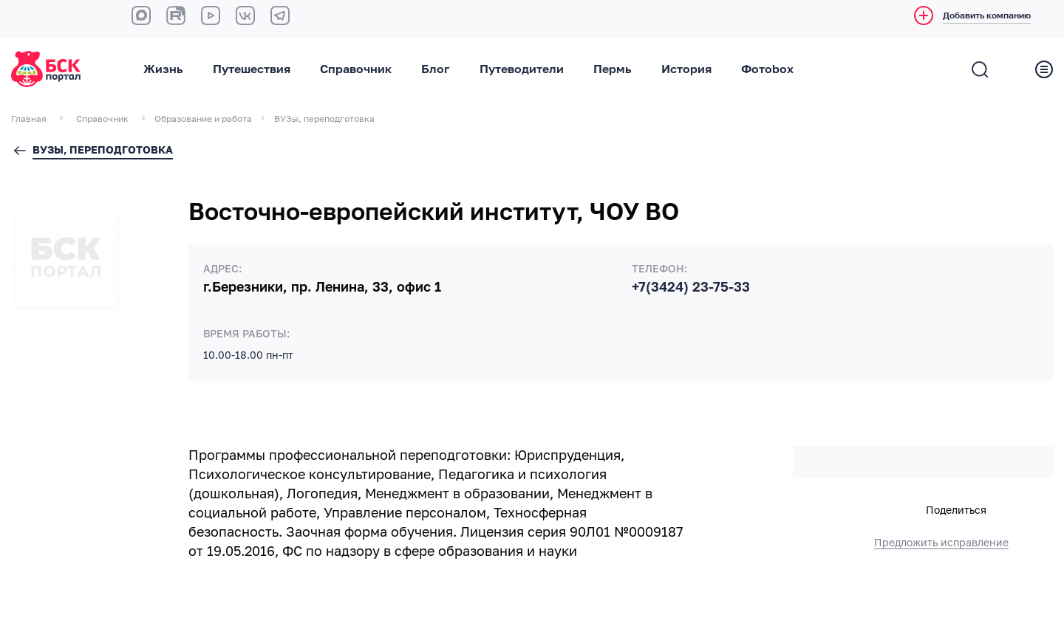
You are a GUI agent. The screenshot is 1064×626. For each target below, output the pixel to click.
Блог (435, 69)
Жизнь (163, 69)
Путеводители (522, 69)
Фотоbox (767, 69)
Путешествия (251, 69)
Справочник (356, 69)
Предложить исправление (941, 542)
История (686, 69)
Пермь (612, 69)
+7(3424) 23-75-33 (691, 287)
